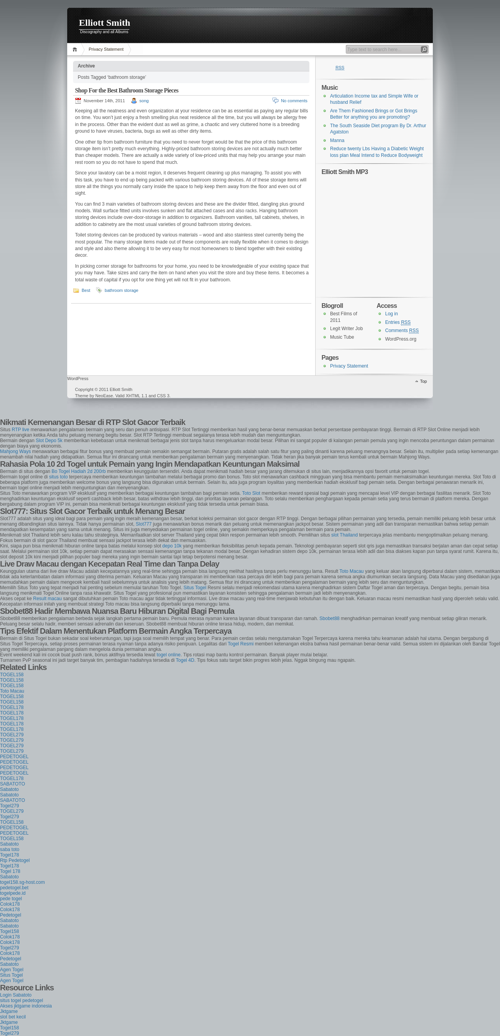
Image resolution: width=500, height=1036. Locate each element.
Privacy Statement (106, 49)
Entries (398, 322)
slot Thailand (344, 535)
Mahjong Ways (15, 451)
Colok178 (10, 904)
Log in (391, 313)
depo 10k (172, 546)
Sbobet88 (329, 618)
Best (86, 290)
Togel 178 (10, 871)
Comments (402, 331)
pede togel (11, 898)
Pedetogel (10, 915)
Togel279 (9, 806)
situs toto (58, 477)
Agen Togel (11, 969)
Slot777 (144, 524)
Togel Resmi (241, 644)
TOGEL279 (11, 734)
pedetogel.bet (14, 887)
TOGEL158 (11, 674)
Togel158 (9, 931)
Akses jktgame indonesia (26, 1006)
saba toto (9, 849)
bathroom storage (121, 290)
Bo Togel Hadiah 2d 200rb (79, 471)
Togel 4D (185, 660)
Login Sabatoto (16, 995)
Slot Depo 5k (49, 440)
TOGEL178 (11, 707)
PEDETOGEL (14, 756)
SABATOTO (12, 784)
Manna (337, 140)
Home (76, 49)
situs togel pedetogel (21, 1000)
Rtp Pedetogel (15, 860)
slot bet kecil (13, 1017)
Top (423, 381)
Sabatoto (9, 789)
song (144, 100)
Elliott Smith (104, 23)
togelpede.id (12, 893)
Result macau (47, 598)
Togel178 (9, 855)
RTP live (20, 429)
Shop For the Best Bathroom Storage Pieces (126, 90)
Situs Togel (195, 587)
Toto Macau (351, 571)
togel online (168, 654)
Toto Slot (251, 493)
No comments (294, 100)
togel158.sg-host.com (22, 882)
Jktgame (9, 1011)
